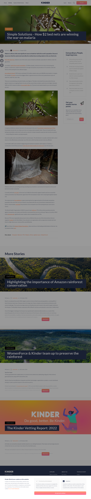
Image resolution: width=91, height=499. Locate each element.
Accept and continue (60, 493)
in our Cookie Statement (13, 488)
